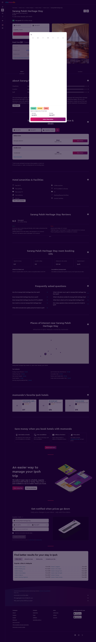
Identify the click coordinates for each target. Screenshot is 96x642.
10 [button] (27, 46)
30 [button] (24, 57)
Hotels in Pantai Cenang (56, 577)
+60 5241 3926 (16, 18)
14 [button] (42, 46)
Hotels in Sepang (18, 570)
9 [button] (61, 43)
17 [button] (27, 50)
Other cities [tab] (18, 559)
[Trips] (2, 20)
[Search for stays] (2, 10)
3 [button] (27, 43)
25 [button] (31, 54)
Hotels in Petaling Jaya (19, 568)
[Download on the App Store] (78, 617)
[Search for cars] (2, 13)
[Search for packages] (2, 16)
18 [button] (31, 50)
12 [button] (34, 46)
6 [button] (38, 43)
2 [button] (61, 39)
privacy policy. (39, 539)
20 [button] (38, 50)
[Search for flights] (2, 6)
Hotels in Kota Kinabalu (20, 573)
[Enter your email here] (32, 529)
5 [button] (34, 43)
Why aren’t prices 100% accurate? (51, 601)
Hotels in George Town (56, 570)
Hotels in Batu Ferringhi (56, 573)
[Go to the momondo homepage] (10, 2)
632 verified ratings (27, 20)
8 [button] (45, 43)
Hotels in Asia (21, 7)
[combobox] (32, 521)
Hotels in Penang (55, 575)
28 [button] (42, 54)
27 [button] (38, 54)
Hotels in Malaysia (29, 7)
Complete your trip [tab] (50, 559)
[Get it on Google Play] (78, 613)
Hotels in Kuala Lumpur (20, 566)
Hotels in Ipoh (46, 7)
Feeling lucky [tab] (39, 559)
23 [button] (24, 54)
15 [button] (45, 46)
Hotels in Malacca (18, 575)
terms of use (31, 539)
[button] (2, 2)
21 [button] (42, 50)
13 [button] (38, 46)
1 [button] (45, 39)
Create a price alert (75, 439)
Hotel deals (14, 7)
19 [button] (34, 50)
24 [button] (27, 54)
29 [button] (45, 54)
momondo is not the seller (51, 595)
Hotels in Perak (38, 7)
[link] (50, 447)
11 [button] (31, 46)
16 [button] (24, 50)
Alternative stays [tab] (28, 559)
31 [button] (27, 57)
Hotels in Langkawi (55, 566)
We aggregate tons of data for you (51, 598)
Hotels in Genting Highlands (21, 577)
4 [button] (31, 43)
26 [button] (34, 54)
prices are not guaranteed (44, 590)
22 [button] (45, 50)
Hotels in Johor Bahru (56, 568)
